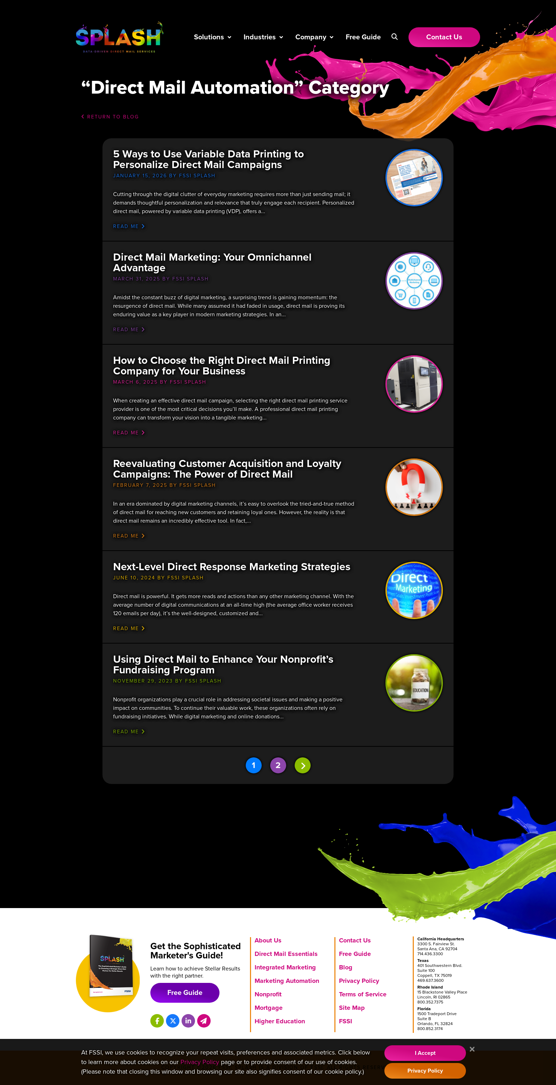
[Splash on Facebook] (157, 1021)
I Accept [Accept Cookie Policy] (425, 1053)
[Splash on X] (172, 1021)
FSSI (345, 1021)
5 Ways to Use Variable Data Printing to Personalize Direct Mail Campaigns (208, 159)
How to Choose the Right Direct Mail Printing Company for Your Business (221, 366)
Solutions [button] (209, 37)
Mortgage (269, 1008)
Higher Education (280, 1021)
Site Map (352, 1008)
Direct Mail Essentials (286, 954)
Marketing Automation (287, 981)
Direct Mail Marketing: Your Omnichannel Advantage (212, 262)
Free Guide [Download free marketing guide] (184, 993)
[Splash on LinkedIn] (188, 1021)
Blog (345, 967)
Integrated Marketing (285, 967)
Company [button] (310, 37)
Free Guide (363, 37)
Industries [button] (260, 37)
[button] (394, 37)
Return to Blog (110, 117)
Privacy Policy (359, 981)
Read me (129, 226)
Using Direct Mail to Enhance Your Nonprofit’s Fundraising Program (223, 665)
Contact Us (355, 940)
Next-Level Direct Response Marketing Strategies (231, 566)
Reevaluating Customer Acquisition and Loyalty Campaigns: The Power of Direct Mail (227, 469)
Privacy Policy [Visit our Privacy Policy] (199, 1062)
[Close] (472, 1049)
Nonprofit (268, 994)
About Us (268, 940)
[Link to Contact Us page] (444, 37)
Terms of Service (363, 994)
